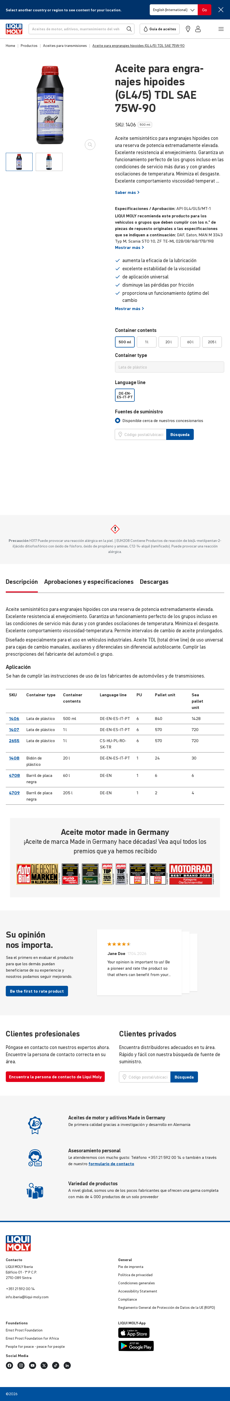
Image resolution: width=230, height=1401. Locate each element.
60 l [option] (190, 342)
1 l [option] (146, 342)
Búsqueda (180, 434)
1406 (14, 718)
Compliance (127, 1299)
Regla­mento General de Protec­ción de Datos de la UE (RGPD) (166, 1307)
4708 (14, 775)
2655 (14, 740)
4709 (14, 793)
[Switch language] (174, 9)
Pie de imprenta (130, 1266)
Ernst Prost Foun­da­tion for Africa (32, 1338)
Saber (127, 192)
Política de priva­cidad (135, 1274)
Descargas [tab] (154, 581)
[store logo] (14, 29)
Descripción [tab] (22, 581)
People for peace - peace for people (35, 1346)
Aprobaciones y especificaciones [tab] (89, 581)
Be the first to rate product (37, 991)
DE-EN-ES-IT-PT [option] (125, 395)
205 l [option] (212, 342)
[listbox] (169, 341)
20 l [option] (168, 342)
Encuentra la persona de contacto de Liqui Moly (55, 1077)
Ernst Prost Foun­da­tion (24, 1330)
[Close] (221, 10)
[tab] (19, 162)
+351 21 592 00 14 (20, 1288)
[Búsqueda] (81, 29)
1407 (14, 729)
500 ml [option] (125, 342)
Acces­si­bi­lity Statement (137, 1291)
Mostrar (129, 247)
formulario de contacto (111, 1164)
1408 (14, 758)
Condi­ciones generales (136, 1283)
